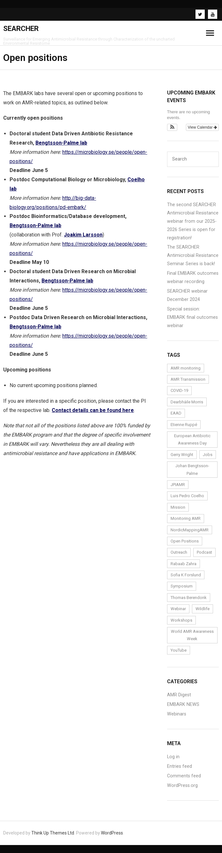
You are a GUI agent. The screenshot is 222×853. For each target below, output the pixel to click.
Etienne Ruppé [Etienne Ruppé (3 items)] (184, 424)
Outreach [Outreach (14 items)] (179, 552)
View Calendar (202, 127)
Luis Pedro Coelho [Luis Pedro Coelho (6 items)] (187, 495)
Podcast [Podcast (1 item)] (204, 552)
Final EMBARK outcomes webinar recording (192, 277)
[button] (172, 127)
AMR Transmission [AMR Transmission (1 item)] (188, 379)
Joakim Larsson (83, 235)
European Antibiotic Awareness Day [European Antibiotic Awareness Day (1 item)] (192, 439)
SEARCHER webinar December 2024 (187, 295)
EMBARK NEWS (183, 704)
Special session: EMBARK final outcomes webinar (192, 317)
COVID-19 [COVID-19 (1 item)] (179, 390)
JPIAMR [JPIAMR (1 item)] (178, 484)
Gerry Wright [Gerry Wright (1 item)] (182, 454)
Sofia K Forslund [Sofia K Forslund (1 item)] (186, 574)
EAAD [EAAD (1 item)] (176, 413)
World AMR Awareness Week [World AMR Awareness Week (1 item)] (192, 635)
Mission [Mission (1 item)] (178, 507)
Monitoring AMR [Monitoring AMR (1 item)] (186, 518)
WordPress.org (182, 785)
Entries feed (179, 766)
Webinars (176, 714)
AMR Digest (179, 695)
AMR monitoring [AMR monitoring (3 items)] (186, 368)
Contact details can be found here (93, 410)
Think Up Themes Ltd (52, 832)
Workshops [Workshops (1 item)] (181, 620)
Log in (173, 756)
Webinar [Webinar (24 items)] (178, 608)
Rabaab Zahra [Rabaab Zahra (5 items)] (183, 563)
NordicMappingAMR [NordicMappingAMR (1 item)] (190, 530)
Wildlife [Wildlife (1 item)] (202, 608)
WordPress (112, 832)
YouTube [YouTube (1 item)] (179, 650)
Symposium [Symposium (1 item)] (182, 586)
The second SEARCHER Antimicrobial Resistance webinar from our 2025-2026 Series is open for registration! (192, 221)
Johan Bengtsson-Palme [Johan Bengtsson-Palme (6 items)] (192, 469)
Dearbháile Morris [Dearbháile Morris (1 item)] (187, 402)
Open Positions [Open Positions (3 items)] (185, 541)
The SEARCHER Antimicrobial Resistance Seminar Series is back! (192, 255)
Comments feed (184, 776)
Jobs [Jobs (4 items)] (207, 454)
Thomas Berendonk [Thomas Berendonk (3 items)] (189, 597)
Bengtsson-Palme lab (61, 143)
